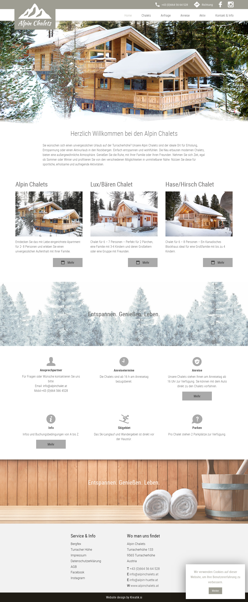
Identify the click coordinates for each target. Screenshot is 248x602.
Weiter (215, 591)
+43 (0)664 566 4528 (54, 390)
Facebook (77, 572)
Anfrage (166, 15)
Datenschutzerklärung (86, 561)
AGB (74, 566)
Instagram (78, 578)
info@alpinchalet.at (55, 386)
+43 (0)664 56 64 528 (145, 568)
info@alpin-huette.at (144, 580)
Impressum (78, 555)
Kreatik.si (136, 597)
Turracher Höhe (81, 549)
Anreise (185, 15)
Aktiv (202, 15)
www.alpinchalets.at (145, 585)
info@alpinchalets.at (144, 574)
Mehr (67, 262)
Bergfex (76, 544)
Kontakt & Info (224, 15)
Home (128, 15)
